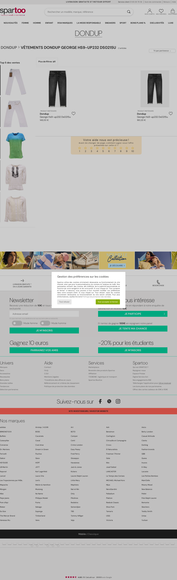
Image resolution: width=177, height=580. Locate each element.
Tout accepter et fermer (108, 302)
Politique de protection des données (97, 297)
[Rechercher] (129, 12)
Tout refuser (64, 302)
